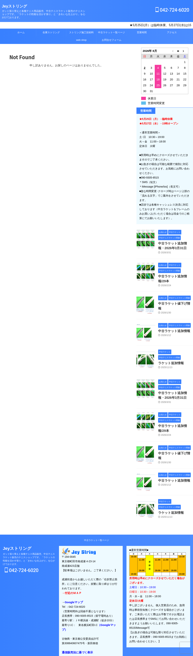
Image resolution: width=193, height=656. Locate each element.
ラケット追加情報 (168, 355)
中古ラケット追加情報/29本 (174, 274)
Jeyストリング (14, 6)
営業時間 (142, 32)
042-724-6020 (172, 10)
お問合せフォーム (111, 40)
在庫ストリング (51, 32)
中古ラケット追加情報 (171, 323)
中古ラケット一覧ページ (111, 32)
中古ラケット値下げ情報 (172, 296)
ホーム (21, 32)
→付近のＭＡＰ (71, 577)
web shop (81, 40)
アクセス (172, 32)
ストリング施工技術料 (81, 32)
